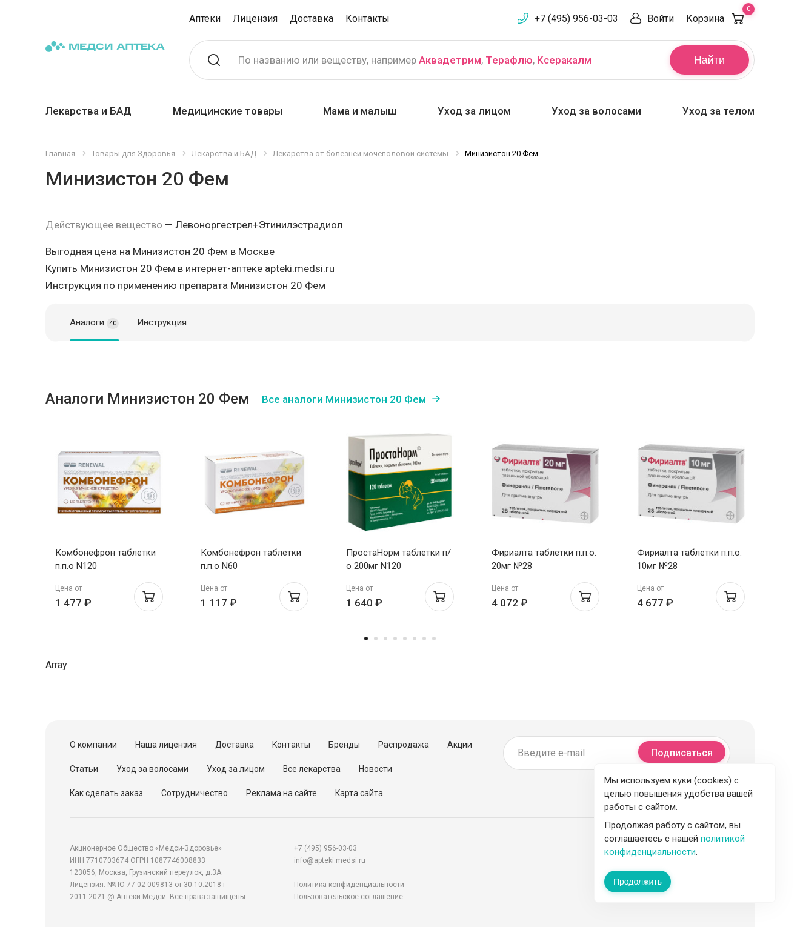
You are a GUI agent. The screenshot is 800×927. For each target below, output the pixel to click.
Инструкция (162, 322)
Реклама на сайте (281, 793)
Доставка (311, 18)
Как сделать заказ (106, 793)
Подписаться (682, 753)
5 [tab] (405, 638)
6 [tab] (414, 638)
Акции (459, 744)
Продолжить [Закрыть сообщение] (637, 881)
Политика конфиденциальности (349, 884)
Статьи (84, 769)
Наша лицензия (166, 744)
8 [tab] (434, 638)
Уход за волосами (596, 111)
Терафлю (509, 60)
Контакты (367, 18)
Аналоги (94, 323)
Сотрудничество (194, 793)
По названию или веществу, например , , (415, 60)
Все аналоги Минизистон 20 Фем (344, 399)
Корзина (720, 18)
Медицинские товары (227, 111)
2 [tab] (376, 638)
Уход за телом (718, 111)
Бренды (344, 744)
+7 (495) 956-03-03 (576, 18)
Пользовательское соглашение (348, 896)
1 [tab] (366, 638)
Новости (375, 769)
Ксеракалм (564, 60)
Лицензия (255, 18)
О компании (93, 744)
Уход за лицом (474, 111)
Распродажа (403, 744)
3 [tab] (385, 638)
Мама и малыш (359, 111)
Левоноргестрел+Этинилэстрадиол (258, 225)
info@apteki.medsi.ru (329, 860)
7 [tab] (424, 638)
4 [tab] (395, 638)
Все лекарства (312, 769)
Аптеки (205, 18)
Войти (660, 18)
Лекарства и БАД (88, 111)
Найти (709, 60)
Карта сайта (359, 793)
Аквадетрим (450, 60)
